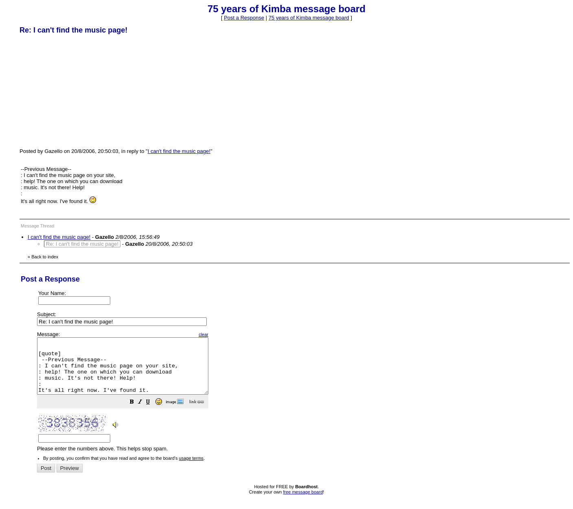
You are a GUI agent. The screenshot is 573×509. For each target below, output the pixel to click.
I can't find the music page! (179, 151)
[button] (152, 414)
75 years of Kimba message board (309, 18)
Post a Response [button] (244, 18)
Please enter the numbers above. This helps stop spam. (300, 397)
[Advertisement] (81, 91)
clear (224, 334)
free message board (303, 502)
